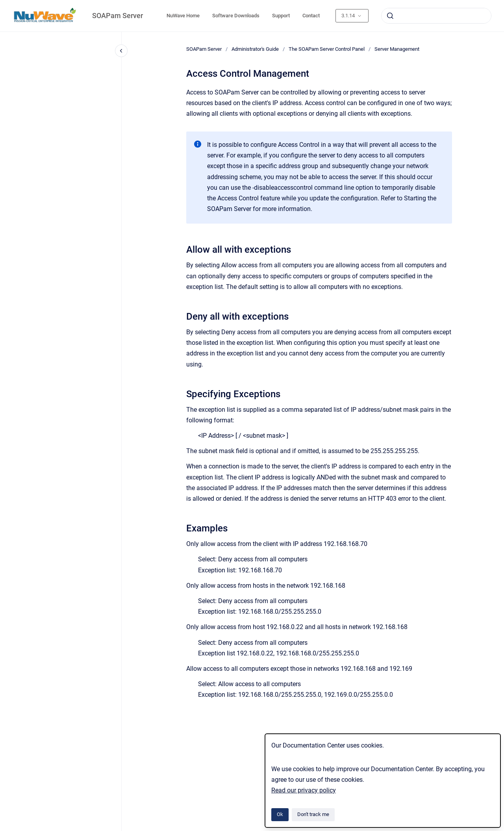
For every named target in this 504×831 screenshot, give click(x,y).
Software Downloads (235, 16)
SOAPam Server (117, 15)
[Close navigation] (121, 50)
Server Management (396, 49)
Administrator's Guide (255, 49)
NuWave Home (183, 16)
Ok (280, 814)
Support (281, 16)
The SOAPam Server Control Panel (327, 49)
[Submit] (390, 15)
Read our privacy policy (303, 790)
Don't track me (313, 814)
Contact (311, 16)
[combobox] (436, 15)
